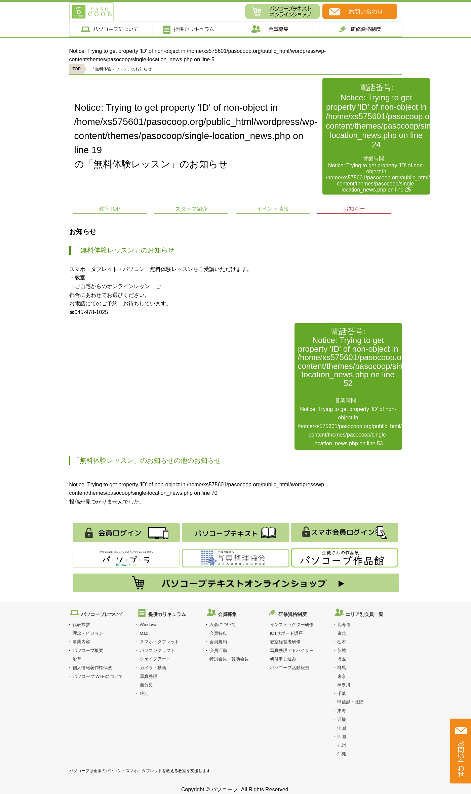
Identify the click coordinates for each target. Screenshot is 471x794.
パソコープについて (110, 29)
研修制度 (360, 29)
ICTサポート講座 (286, 633)
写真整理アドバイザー (292, 650)
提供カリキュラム (193, 29)
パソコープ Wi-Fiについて (98, 676)
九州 (341, 745)
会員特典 (218, 633)
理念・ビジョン (88, 633)
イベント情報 (273, 209)
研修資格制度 (292, 614)
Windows (149, 624)
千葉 (341, 693)
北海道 (343, 624)
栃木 (341, 641)
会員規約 (218, 641)
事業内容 (81, 641)
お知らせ (354, 209)
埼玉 (341, 658)
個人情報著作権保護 (92, 667)
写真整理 (148, 676)
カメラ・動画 (153, 667)
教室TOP (110, 209)
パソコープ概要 (88, 650)
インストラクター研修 (292, 624)
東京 (341, 676)
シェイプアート (155, 658)
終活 (144, 693)
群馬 (341, 667)
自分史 (146, 684)
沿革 (77, 658)
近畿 (341, 719)
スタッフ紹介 (191, 209)
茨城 (341, 650)
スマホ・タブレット (159, 641)
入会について (222, 624)
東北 (341, 633)
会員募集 (277, 29)
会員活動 (218, 650)
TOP (77, 69)
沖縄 (341, 753)
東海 (341, 710)
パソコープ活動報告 (289, 667)
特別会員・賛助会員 (229, 658)
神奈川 (343, 684)
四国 (341, 736)
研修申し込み (283, 658)
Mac (144, 633)
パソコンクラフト (157, 650)
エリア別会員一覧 (364, 614)
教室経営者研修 (285, 641)
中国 (341, 727)
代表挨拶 (81, 624)
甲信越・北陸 (350, 701)
